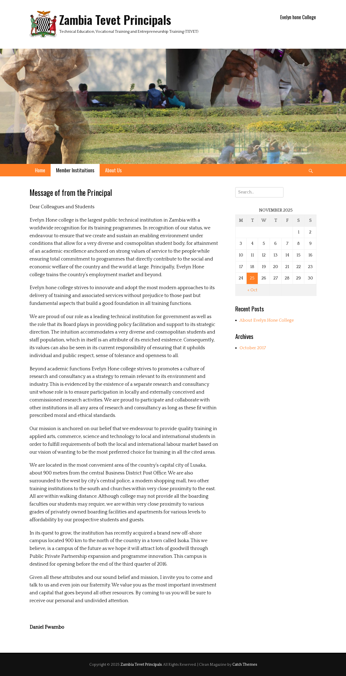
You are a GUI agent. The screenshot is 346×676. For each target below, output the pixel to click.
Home (40, 170)
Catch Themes (244, 664)
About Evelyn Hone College (267, 320)
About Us (113, 170)
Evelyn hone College (298, 17)
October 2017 (253, 347)
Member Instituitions (75, 170)
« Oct (252, 290)
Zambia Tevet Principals (115, 19)
